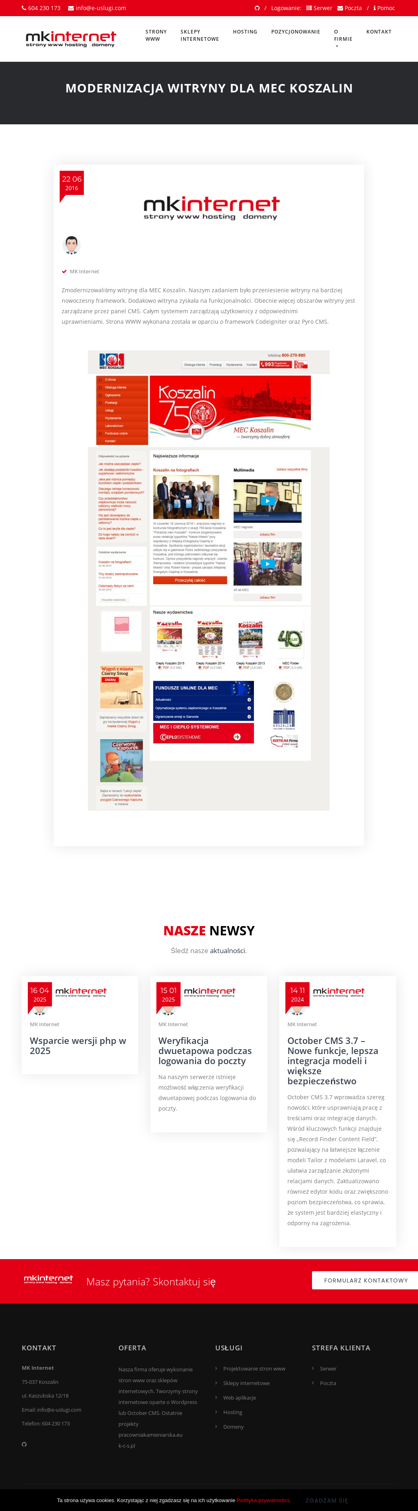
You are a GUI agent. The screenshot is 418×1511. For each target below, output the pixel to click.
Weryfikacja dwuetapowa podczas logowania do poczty (205, 1050)
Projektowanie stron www (254, 1368)
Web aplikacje (239, 1397)
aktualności (227, 950)
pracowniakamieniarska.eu (151, 1434)
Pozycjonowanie (295, 31)
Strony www (156, 35)
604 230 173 (41, 8)
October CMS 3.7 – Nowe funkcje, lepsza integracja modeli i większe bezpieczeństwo (332, 1060)
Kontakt (379, 31)
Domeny (233, 1426)
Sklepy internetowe (200, 35)
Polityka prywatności (263, 1507)
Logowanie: (286, 8)
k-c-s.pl (127, 1445)
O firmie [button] (343, 35)
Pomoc (384, 8)
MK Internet (84, 271)
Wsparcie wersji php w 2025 (78, 1045)
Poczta (349, 8)
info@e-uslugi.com (97, 8)
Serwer (319, 8)
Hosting (245, 31)
